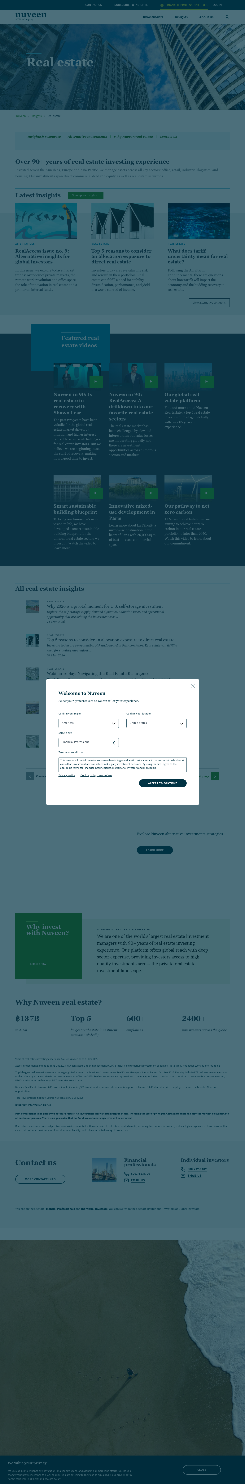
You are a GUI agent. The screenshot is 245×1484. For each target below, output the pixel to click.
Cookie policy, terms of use (96, 775)
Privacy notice (67, 775)
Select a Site (65, 733)
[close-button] (193, 686)
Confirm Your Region (70, 714)
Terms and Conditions (71, 752)
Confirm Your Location (138, 714)
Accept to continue (162, 783)
